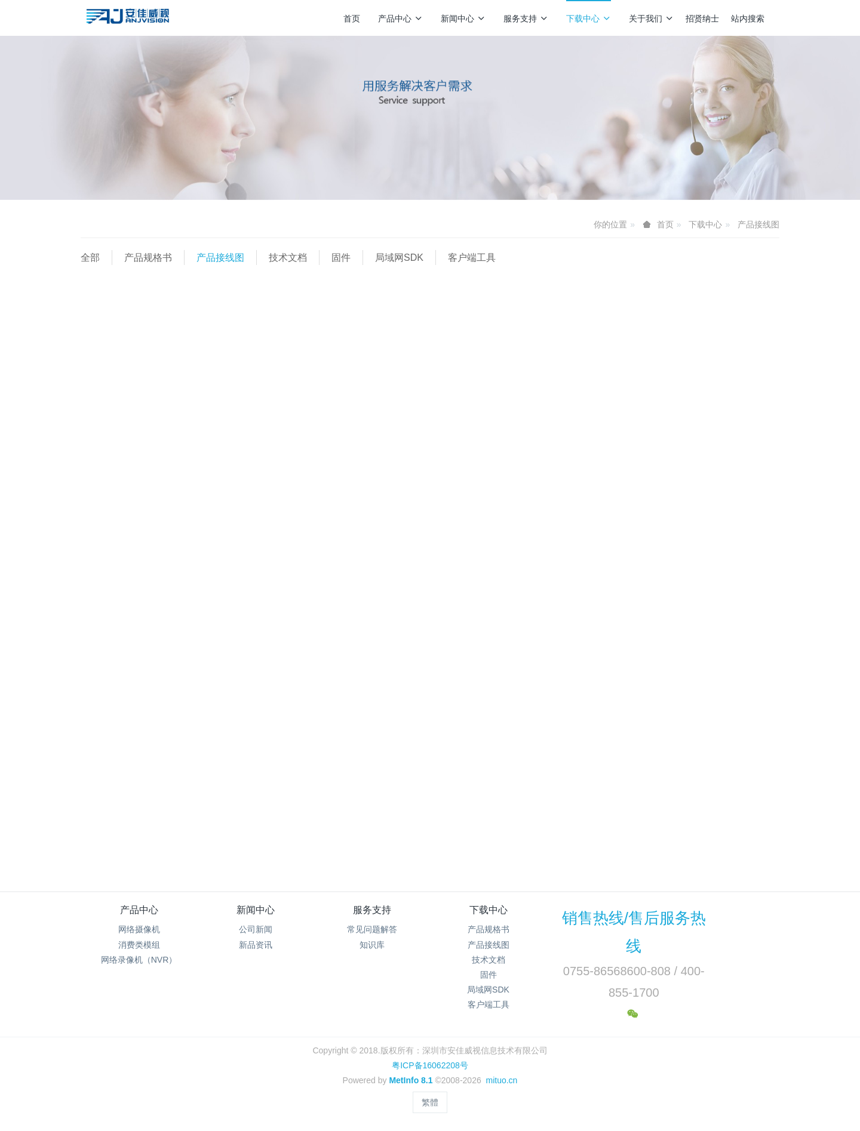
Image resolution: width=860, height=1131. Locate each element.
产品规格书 (148, 257)
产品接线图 (758, 224)
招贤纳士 (702, 18)
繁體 (430, 1102)
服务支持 (525, 18)
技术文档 (288, 257)
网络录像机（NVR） (139, 959)
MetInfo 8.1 (410, 1080)
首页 (351, 18)
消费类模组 (139, 945)
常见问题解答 (372, 929)
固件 (341, 257)
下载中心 (588, 18)
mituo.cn (501, 1080)
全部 (90, 257)
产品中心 (400, 18)
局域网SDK (399, 257)
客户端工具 (472, 257)
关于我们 (651, 18)
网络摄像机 (139, 929)
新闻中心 (463, 18)
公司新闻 (255, 929)
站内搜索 (747, 18)
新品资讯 (255, 945)
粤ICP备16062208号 (430, 1065)
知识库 (372, 945)
